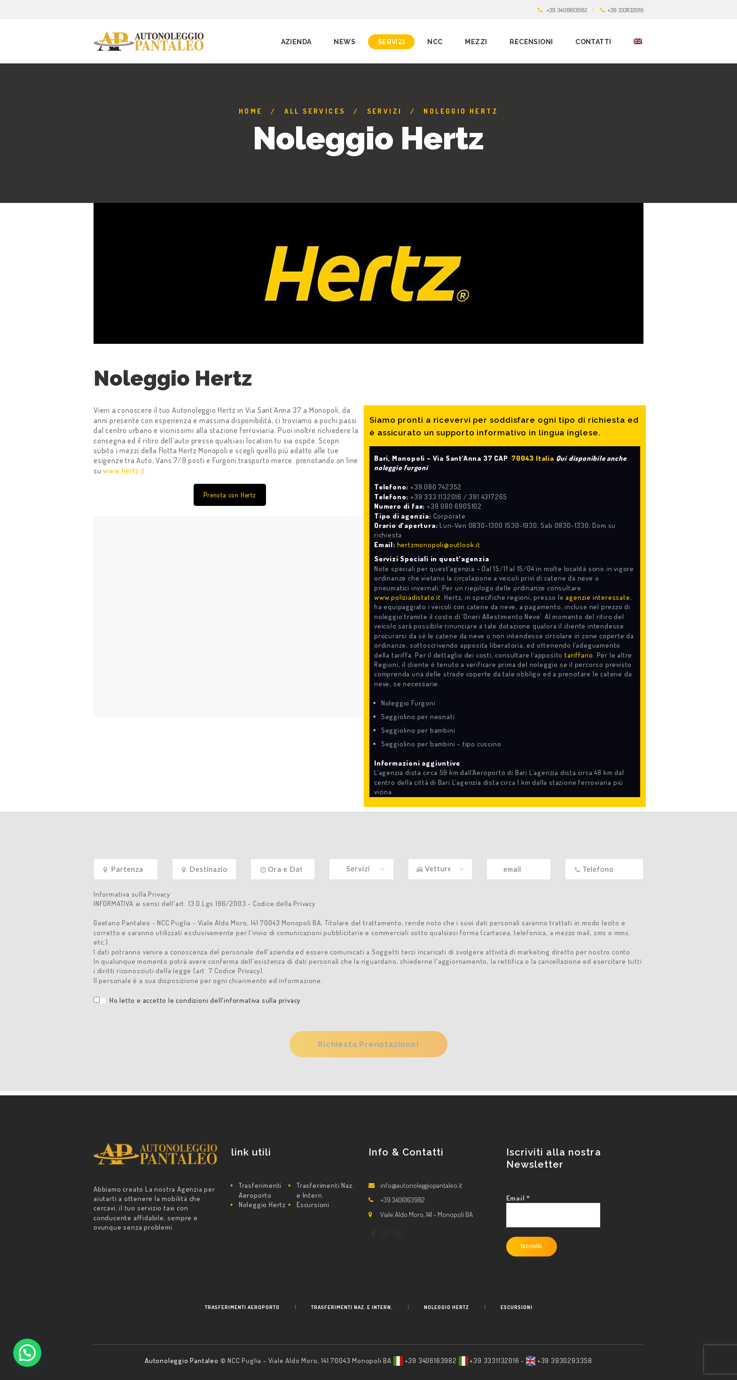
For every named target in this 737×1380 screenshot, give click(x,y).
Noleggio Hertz (262, 1204)
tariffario (579, 655)
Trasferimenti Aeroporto (260, 1190)
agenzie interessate (597, 597)
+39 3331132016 (625, 10)
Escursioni (313, 1204)
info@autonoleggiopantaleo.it (421, 1185)
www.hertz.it (124, 470)
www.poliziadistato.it (407, 597)
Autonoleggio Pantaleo (182, 1360)
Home (251, 111)
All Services (314, 111)
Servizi (384, 111)
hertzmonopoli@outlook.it (438, 544)
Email (518, 1198)
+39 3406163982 (567, 10)
